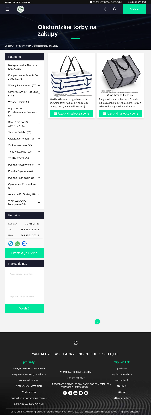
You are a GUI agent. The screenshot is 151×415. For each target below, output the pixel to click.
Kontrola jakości (122, 380)
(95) (22, 112)
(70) (21, 138)
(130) (23, 94)
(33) (17, 203)
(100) (20, 151)
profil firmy (122, 368)
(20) (22, 194)
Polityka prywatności (122, 398)
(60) (22, 85)
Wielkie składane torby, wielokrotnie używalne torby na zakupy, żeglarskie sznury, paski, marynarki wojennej (69, 103)
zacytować (134, 9)
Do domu (9, 46)
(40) (23, 77)
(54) (22, 186)
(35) (21, 177)
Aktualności (122, 386)
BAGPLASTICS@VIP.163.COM (106, 2)
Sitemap (122, 392)
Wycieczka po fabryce (122, 374)
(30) (19, 102)
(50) (21, 164)
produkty (20, 46)
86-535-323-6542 (137, 2)
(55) (20, 145)
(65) (22, 67)
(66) (19, 132)
